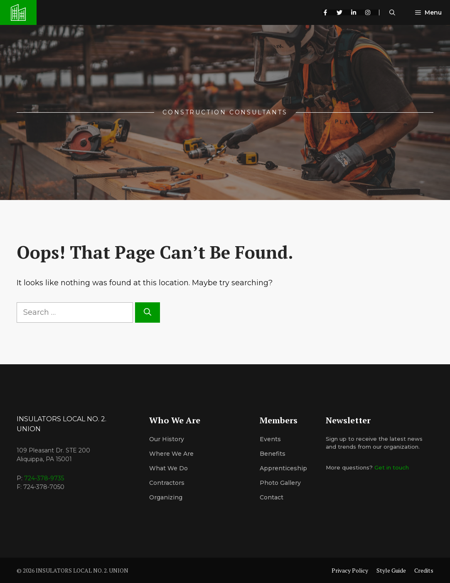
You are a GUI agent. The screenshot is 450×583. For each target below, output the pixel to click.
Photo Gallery (280, 483)
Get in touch (391, 467)
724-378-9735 (44, 478)
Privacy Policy (350, 570)
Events (270, 439)
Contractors (166, 483)
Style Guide (391, 570)
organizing (165, 497)
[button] (392, 12)
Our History (166, 439)
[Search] (147, 312)
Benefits (272, 453)
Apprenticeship (283, 468)
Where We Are (171, 453)
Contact (271, 497)
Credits (423, 570)
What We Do (168, 468)
